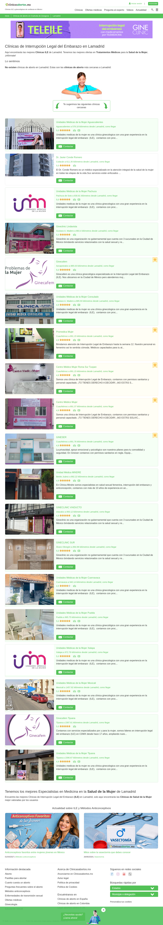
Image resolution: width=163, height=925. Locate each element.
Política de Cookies (67, 887)
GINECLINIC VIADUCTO (69, 507)
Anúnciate (153, 3)
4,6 (63, 375)
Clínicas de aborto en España (72, 899)
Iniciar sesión (135, 3)
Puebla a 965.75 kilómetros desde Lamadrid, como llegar (82, 617)
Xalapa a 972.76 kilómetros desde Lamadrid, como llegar (82, 652)
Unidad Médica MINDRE (68, 472)
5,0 (63, 130)
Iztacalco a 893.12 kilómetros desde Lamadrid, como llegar (83, 512)
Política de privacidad (68, 882)
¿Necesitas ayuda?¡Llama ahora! (73, 916)
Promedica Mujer (65, 332)
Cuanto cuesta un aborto (17, 882)
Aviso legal (63, 878)
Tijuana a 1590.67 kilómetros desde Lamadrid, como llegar (83, 758)
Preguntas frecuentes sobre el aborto (24, 887)
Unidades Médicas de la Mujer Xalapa (75, 648)
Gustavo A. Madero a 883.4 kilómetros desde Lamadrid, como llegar (87, 231)
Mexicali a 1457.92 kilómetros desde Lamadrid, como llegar (83, 687)
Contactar (65, 146)
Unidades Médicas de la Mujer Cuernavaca (78, 577)
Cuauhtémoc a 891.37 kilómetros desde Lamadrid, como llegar (85, 406)
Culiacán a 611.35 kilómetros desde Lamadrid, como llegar (83, 162)
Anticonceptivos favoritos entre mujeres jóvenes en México (35, 852)
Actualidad (141, 10)
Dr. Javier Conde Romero (69, 157)
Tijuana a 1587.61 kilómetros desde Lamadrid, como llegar (83, 722)
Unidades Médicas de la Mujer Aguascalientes (79, 122)
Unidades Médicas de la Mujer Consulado (77, 297)
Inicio (7, 16)
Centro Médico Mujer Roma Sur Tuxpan (76, 367)
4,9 (63, 305)
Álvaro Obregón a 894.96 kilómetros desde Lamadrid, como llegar (86, 547)
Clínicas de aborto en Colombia (73, 903)
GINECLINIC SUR (65, 542)
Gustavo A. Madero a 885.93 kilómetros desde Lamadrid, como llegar (88, 301)
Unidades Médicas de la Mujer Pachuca (76, 191)
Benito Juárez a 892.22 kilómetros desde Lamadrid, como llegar (85, 476)
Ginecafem (61, 261)
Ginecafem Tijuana (65, 718)
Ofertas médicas (93, 10)
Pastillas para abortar (16, 878)
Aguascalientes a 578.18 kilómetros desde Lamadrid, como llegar (86, 126)
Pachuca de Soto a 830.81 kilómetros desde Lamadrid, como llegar (87, 196)
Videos (129, 10)
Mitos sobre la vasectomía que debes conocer (107, 852)
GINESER (61, 437)
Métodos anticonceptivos (26, 857)
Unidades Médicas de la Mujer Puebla (75, 613)
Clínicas (79, 10)
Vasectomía (99, 857)
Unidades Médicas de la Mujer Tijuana (75, 753)
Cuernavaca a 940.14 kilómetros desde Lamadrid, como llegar (84, 582)
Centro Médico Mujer (67, 402)
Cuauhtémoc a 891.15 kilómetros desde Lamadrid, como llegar (85, 336)
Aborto (8, 874)
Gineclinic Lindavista (66, 226)
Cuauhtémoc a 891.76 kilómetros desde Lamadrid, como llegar (85, 441)
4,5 (63, 586)
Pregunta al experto (114, 10)
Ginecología (11, 904)
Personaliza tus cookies (121, 902)
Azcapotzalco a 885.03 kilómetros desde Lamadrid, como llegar (85, 266)
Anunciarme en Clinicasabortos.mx (75, 874)
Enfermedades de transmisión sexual (24, 895)
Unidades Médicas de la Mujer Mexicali (76, 683)
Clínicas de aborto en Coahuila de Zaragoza (31, 16)
